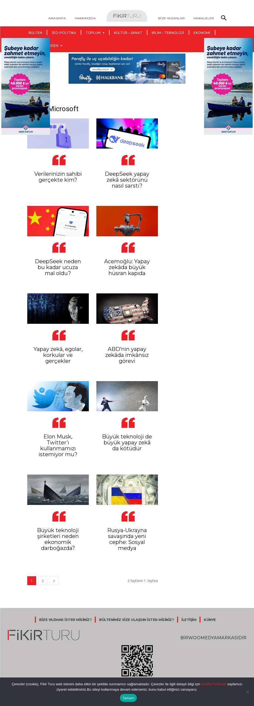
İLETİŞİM (188, 619)
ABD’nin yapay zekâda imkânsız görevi (127, 355)
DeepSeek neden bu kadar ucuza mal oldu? (58, 267)
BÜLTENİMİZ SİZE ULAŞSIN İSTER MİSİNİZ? (136, 619)
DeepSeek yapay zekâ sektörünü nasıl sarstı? (127, 180)
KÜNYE (210, 619)
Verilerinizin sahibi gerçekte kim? (58, 177)
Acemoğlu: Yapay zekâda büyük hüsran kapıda (127, 267)
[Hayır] (247, 691)
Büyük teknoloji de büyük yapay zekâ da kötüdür (127, 442)
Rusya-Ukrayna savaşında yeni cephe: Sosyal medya (127, 539)
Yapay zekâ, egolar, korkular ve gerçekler (58, 355)
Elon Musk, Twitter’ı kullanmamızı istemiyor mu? (58, 445)
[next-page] (54, 580)
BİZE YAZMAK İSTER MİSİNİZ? (65, 619)
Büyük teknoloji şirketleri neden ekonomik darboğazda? (58, 539)
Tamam (128, 698)
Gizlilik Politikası (213, 684)
